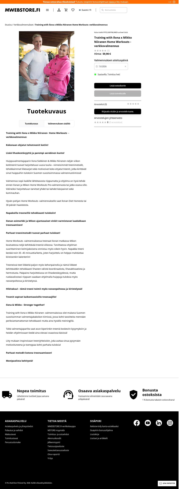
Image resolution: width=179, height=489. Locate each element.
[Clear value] (125, 66)
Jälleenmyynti (54, 442)
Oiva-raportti (54, 454)
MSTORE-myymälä (56, 430)
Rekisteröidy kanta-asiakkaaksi (104, 426)
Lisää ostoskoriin (118, 85)
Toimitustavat (11, 438)
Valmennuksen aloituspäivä (111, 60)
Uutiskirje (94, 434)
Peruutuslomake (13, 442)
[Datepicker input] (111, 66)
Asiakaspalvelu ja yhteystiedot (19, 426)
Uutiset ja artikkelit (99, 438)
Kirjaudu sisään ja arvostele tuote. (118, 111)
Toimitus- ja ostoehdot (58, 434)
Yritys (50, 458)
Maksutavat (10, 434)
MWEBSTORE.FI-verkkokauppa (62, 426)
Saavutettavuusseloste (58, 450)
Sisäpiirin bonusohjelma (101, 430)
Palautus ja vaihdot (14, 430)
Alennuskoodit (54, 438)
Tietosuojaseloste (56, 446)
